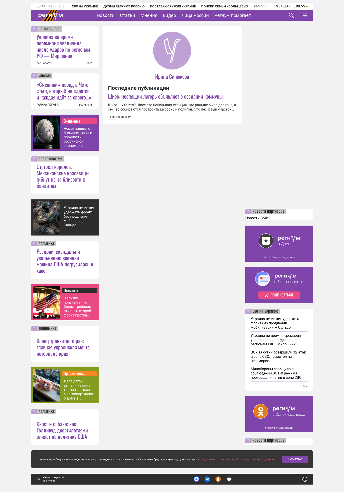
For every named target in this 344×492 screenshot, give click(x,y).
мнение (44, 76)
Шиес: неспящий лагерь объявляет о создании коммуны (165, 96)
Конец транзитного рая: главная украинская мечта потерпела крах (63, 346)
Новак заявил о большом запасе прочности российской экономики (78, 137)
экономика (47, 328)
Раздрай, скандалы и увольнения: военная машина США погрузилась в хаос (65, 260)
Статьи (127, 15)
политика (46, 243)
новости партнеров (268, 211)
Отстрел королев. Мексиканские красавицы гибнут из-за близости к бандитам (63, 176)
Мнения (148, 15)
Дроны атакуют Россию (124, 6)
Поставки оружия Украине (173, 6)
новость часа (49, 29)
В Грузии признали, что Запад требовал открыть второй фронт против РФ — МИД (77, 306)
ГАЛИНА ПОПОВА (48, 104)
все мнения (86, 104)
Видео (169, 15)
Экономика (72, 121)
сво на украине (265, 311)
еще (305, 386)
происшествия (50, 159)
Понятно (295, 461)
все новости (44, 63)
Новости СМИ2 (257, 218)
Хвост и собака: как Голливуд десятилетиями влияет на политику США (62, 429)
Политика (71, 290)
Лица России (195, 15)
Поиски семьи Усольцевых (224, 6)
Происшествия (74, 373)
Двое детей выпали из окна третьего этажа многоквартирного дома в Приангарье (79, 389)
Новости (106, 15)
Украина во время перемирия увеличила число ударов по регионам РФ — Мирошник (63, 46)
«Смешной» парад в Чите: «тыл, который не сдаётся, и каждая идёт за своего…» (64, 90)
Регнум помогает (232, 15)
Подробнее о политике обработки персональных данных (237, 461)
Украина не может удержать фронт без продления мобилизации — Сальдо (79, 216)
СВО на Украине (85, 6)
